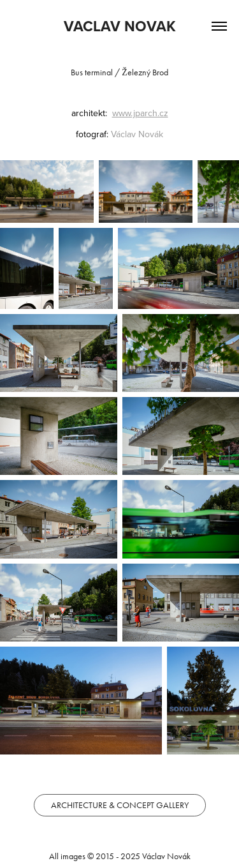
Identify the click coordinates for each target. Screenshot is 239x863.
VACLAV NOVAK (120, 25)
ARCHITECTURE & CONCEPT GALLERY (120, 805)
